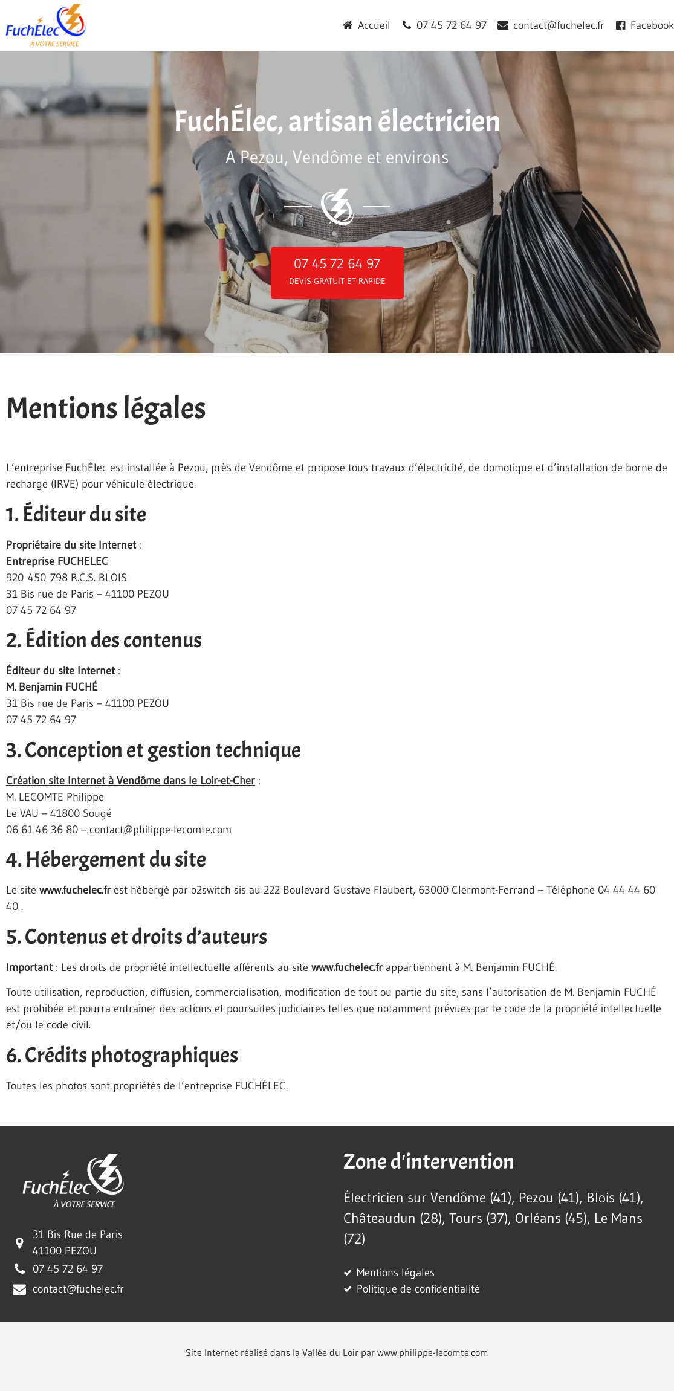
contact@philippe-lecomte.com (160, 829)
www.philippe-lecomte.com (432, 1352)
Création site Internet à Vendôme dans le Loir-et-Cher (130, 780)
